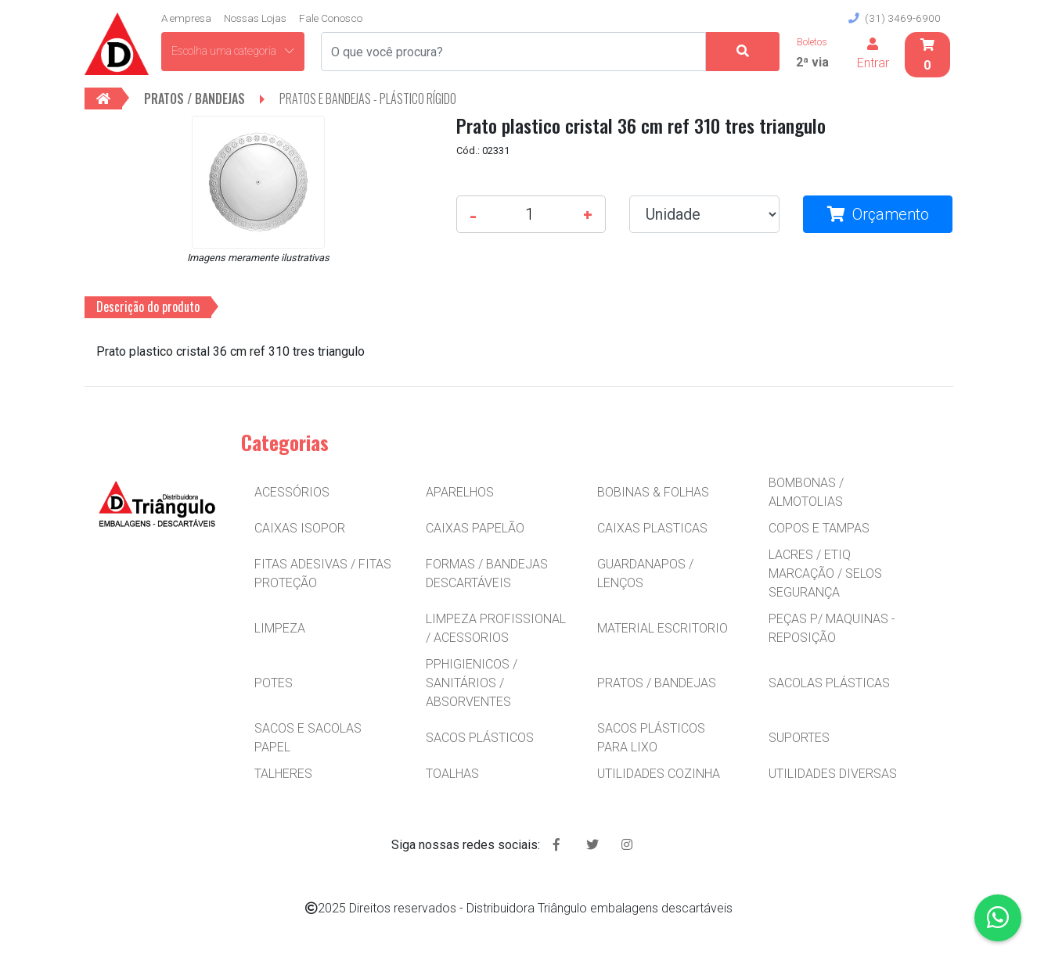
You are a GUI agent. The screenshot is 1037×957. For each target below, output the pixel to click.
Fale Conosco (330, 18)
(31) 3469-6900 (894, 18)
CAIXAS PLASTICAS (652, 528)
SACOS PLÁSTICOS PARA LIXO (651, 737)
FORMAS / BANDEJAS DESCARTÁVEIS (487, 573)
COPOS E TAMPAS (819, 528)
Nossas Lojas (255, 18)
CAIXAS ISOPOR (299, 528)
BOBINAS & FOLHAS (653, 492)
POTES (273, 683)
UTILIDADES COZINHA (658, 773)
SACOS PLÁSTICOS (480, 737)
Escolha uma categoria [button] (232, 51)
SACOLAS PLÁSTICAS (829, 683)
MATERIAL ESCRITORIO (662, 628)
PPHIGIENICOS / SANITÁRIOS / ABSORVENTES (471, 683)
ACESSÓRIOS (291, 492)
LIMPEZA (279, 628)
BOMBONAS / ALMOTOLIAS (806, 492)
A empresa (186, 18)
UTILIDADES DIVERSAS (833, 773)
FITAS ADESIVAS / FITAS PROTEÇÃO (322, 573)
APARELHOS (460, 492)
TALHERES (283, 773)
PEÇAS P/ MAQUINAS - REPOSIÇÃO (832, 628)
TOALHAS (452, 773)
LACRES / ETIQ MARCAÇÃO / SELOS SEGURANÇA (825, 573)
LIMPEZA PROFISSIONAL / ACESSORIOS (496, 628)
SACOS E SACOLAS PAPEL (308, 737)
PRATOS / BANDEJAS (656, 683)
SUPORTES (799, 737)
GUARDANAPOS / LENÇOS (645, 573)
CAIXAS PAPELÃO (475, 528)
